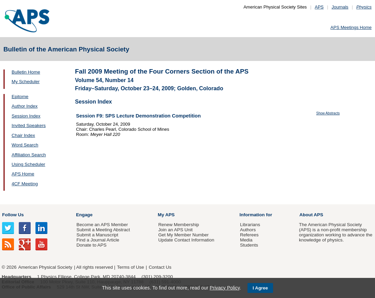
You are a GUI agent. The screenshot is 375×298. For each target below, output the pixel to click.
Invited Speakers (29, 125)
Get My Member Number (183, 234)
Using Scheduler (28, 164)
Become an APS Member (102, 224)
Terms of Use (130, 267)
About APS (311, 214)
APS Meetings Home (351, 27)
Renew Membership (178, 224)
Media (246, 239)
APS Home (23, 173)
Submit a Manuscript (97, 234)
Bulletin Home (26, 72)
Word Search (25, 144)
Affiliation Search (29, 154)
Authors (248, 229)
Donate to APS (91, 245)
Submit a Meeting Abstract (103, 229)
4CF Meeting (25, 183)
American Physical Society (45, 267)
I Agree (260, 288)
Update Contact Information (186, 239)
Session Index (26, 116)
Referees (249, 234)
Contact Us (160, 267)
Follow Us (13, 214)
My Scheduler (26, 81)
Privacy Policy (225, 288)
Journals (340, 7)
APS (319, 7)
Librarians (250, 224)
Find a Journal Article (97, 239)
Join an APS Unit (175, 229)
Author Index (25, 106)
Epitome (20, 96)
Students (249, 245)
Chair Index (23, 135)
